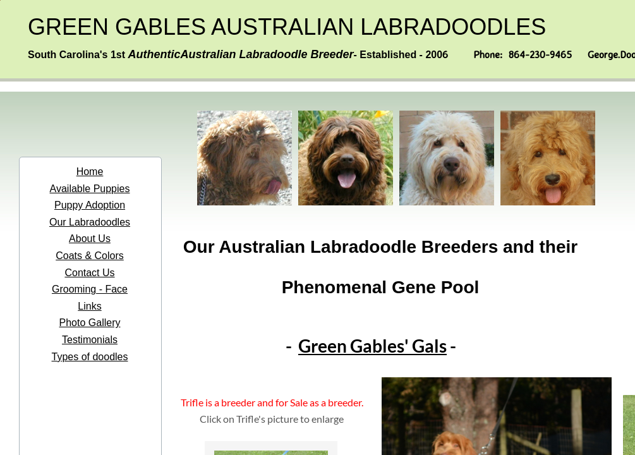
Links (89, 306)
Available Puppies (90, 188)
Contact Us (89, 272)
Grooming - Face (90, 289)
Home (90, 171)
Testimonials (90, 339)
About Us (90, 238)
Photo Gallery (90, 322)
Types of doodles (90, 356)
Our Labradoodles (89, 222)
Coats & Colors (90, 255)
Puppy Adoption (89, 205)
